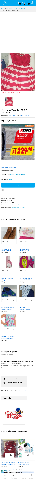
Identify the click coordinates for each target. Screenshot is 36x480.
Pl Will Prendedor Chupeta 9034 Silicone (7, 279)
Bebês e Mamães (17, 205)
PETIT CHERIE (25, 115)
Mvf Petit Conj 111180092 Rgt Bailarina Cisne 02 (25, 250)
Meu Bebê (9, 8)
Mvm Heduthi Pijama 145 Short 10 (25, 308)
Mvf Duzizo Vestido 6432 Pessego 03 (7, 337)
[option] (18, 72)
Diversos (23, 8)
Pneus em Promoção (8, 168)
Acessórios (16, 8)
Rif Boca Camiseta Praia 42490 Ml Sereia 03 (25, 279)
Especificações (7, 354)
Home (2, 8)
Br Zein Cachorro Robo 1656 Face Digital (24, 463)
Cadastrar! (22, 391)
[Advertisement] (18, 31)
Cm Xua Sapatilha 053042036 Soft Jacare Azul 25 (7, 308)
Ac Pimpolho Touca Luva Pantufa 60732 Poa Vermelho (8, 463)
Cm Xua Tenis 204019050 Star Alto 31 (6, 250)
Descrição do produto (9, 352)
